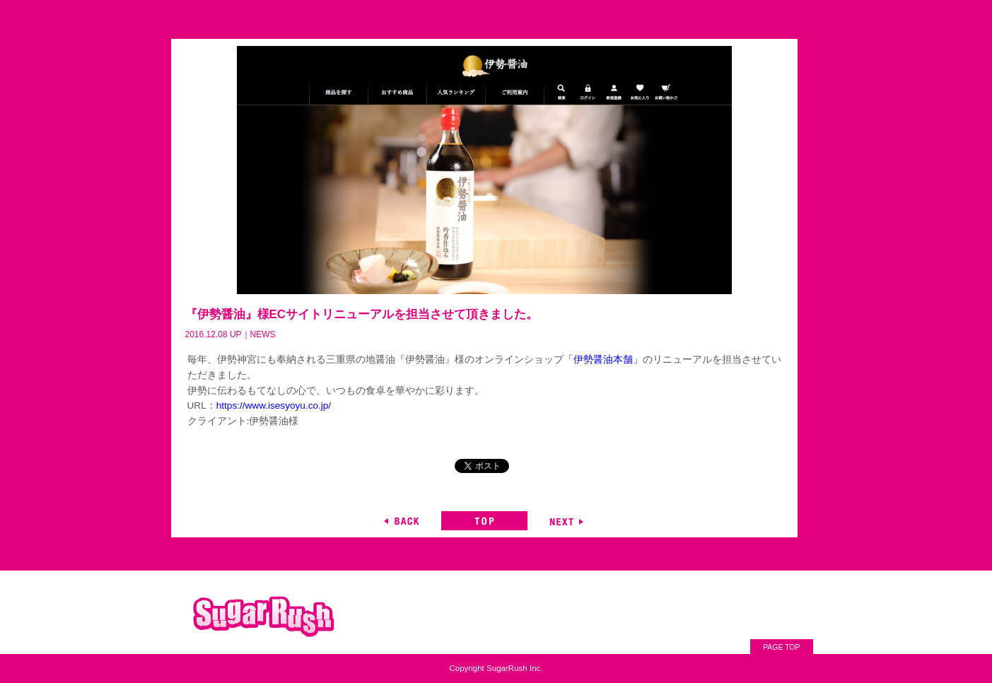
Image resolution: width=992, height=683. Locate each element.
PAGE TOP (781, 647)
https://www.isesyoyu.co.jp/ (273, 405)
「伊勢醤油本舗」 (603, 359)
